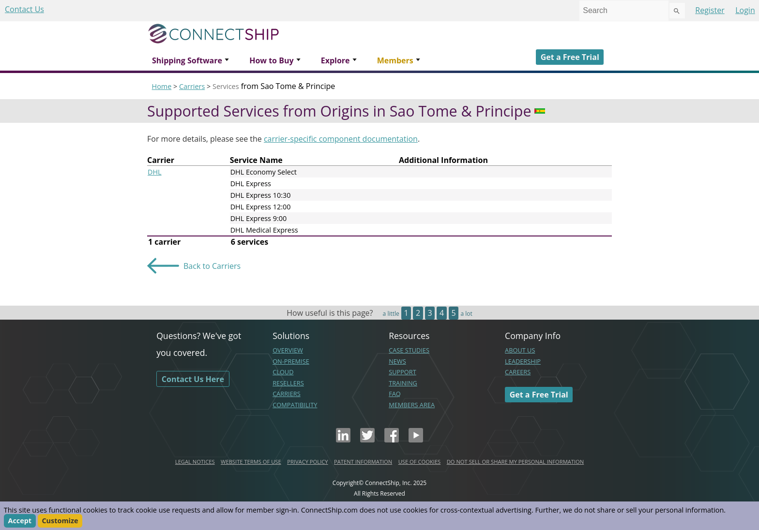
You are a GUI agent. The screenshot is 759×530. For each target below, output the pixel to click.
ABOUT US (520, 350)
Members (395, 60)
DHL (155, 172)
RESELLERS (288, 383)
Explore (335, 60)
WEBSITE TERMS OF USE (251, 461)
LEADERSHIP (523, 361)
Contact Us (24, 9)
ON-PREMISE (291, 361)
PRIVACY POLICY (307, 461)
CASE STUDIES (409, 350)
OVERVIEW (288, 350)
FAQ (395, 393)
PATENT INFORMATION (363, 461)
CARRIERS (287, 393)
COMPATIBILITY (295, 404)
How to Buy (271, 60)
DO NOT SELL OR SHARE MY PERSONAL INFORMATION (515, 461)
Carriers (192, 86)
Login (745, 10)
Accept (19, 521)
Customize (60, 521)
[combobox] (624, 10)
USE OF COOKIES (419, 461)
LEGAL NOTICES (195, 461)
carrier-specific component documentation (341, 138)
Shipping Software (187, 60)
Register (709, 10)
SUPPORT (402, 372)
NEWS (397, 361)
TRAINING (403, 383)
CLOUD (283, 372)
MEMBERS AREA (412, 404)
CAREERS (518, 372)
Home (162, 86)
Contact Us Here (193, 379)
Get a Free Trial (570, 57)
